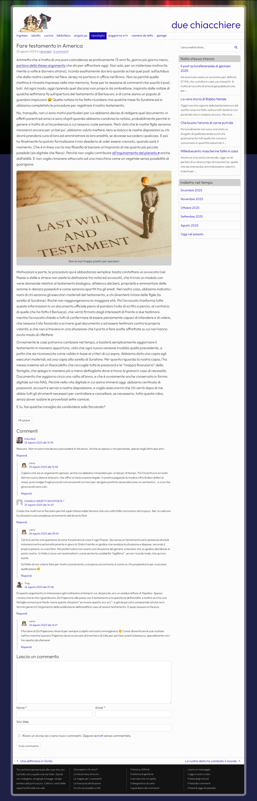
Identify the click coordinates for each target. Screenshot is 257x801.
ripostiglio (98, 35)
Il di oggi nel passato (202, 788)
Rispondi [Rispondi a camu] (26, 493)
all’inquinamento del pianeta (134, 152)
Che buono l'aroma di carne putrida (207, 123)
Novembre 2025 (192, 199)
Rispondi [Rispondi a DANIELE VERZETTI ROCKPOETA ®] (21, 522)
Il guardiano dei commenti (144, 788)
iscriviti (98, 736)
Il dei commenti (199, 783)
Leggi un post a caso (199, 774)
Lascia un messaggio (199, 769)
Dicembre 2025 (191, 190)
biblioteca (63, 35)
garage (162, 35)
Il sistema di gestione (141, 774)
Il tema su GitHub (139, 769)
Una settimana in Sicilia (36, 761)
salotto (36, 35)
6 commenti (61, 51)
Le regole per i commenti (88, 778)
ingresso (22, 35)
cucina (48, 35)
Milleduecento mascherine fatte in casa (209, 151)
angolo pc (81, 35)
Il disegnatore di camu (142, 783)
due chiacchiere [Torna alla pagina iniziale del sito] (206, 24)
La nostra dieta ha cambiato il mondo (211, 761)
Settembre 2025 (192, 216)
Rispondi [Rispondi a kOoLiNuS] (21, 455)
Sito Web (22, 722)
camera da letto (142, 35)
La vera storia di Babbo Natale (203, 99)
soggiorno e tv (118, 35)
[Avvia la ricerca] (234, 47)
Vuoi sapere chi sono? (86, 769)
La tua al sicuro (86, 774)
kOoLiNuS (30, 438)
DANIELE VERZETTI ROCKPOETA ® (44, 501)
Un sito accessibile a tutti (87, 788)
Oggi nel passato (192, 234)
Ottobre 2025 (190, 208)
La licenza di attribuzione (87, 783)
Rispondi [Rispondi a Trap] (21, 613)
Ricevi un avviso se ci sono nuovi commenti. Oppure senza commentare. (73, 736)
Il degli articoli (198, 778)
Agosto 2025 (189, 225)
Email (100, 708)
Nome (21, 708)
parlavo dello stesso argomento (40, 65)
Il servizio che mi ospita (143, 778)
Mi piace (24, 420)
